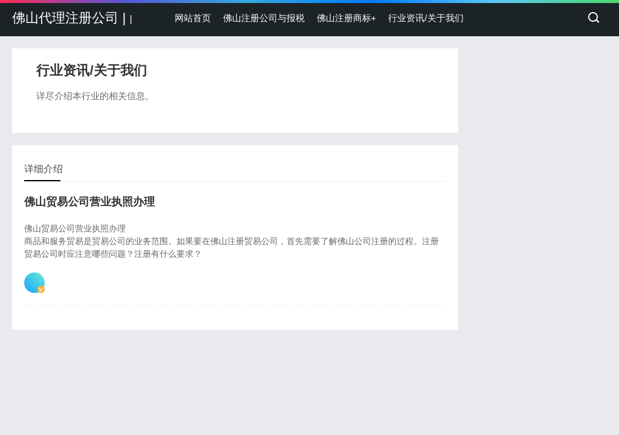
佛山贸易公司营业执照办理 (89, 202)
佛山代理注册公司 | (72, 17)
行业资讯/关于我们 (425, 18)
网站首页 (193, 18)
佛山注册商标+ (347, 18)
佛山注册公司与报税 (264, 18)
